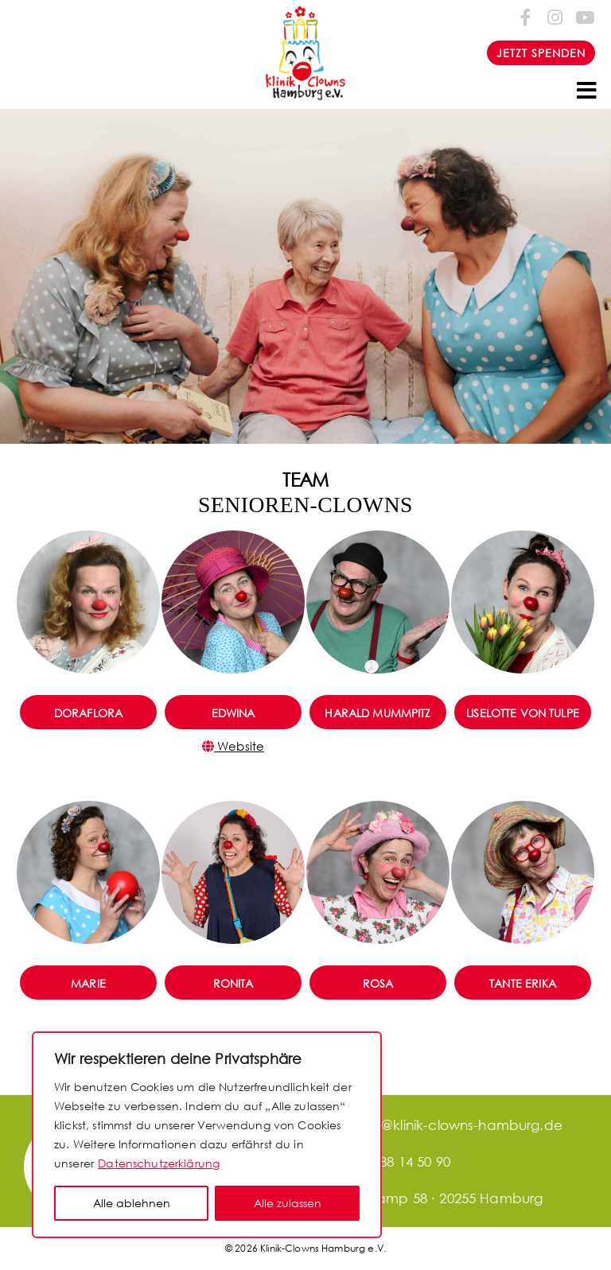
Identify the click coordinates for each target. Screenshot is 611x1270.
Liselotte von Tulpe (522, 712)
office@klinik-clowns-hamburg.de (435, 1125)
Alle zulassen (287, 1202)
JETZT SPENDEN (541, 52)
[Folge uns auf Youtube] (584, 17)
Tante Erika (522, 983)
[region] (207, 1134)
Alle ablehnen (131, 1202)
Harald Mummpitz (377, 712)
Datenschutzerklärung (159, 1163)
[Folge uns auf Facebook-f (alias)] (526, 17)
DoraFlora (88, 712)
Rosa (378, 983)
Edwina (233, 712)
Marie (88, 983)
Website (233, 746)
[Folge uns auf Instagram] (555, 17)
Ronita (233, 983)
